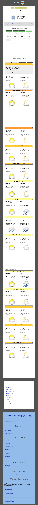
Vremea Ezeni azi (8, 492)
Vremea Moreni (7, 465)
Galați (7, 397)
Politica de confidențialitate (9, 501)
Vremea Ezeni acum (8, 489)
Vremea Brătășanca (8, 418)
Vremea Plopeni (7, 453)
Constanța (8, 393)
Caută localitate (17, 7)
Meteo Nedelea (7, 431)
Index (12, 7)
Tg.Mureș (8, 403)
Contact (25, 7)
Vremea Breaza (7, 447)
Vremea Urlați (7, 457)
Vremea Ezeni (7, 420)
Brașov (7, 387)
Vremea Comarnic (8, 450)
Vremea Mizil (7, 452)
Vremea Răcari (7, 468)
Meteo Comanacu (8, 434)
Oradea (7, 401)
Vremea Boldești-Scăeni (9, 446)
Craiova (7, 395)
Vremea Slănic (7, 456)
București (8, 389)
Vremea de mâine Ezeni (9, 493)
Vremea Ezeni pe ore (8, 490)
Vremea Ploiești (7, 440)
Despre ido (6, 499)
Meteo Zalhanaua (8, 430)
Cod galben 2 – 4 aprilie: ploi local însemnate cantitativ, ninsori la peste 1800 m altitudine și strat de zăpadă (19, 24)
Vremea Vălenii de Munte (9, 459)
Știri (21, 7)
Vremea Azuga (7, 443)
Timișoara (8, 405)
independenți (11, 485)
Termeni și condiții (8, 500)
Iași (6, 399)
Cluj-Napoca (8, 391)
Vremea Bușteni (7, 449)
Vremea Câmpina (8, 442)
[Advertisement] (19, 49)
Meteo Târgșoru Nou (8, 433)
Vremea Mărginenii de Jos (9, 421)
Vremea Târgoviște (8, 466)
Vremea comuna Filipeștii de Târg (19, 416)
